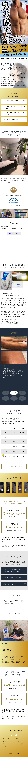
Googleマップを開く (14, 233)
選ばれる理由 (6, 739)
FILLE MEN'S (9, 2)
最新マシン (19, 739)
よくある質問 (19, 744)
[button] (26, 366)
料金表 (17, 741)
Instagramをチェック (14, 613)
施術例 (4, 741)
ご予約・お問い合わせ (26, 9)
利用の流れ (6, 744)
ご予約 (4, 746)
